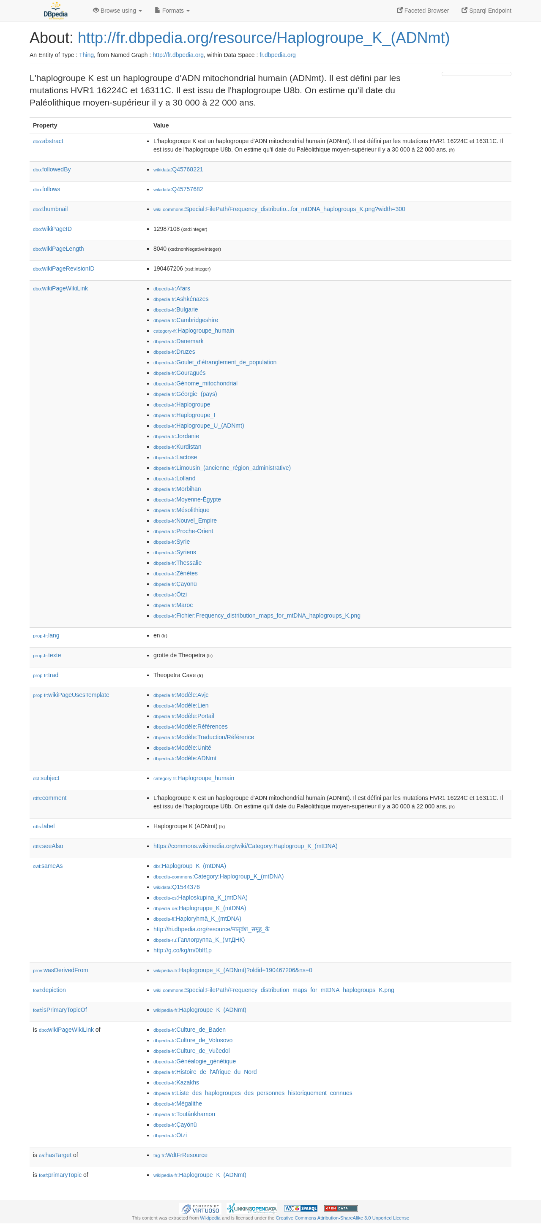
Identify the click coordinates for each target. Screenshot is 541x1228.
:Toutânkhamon (184, 1114)
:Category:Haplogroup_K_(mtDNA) (218, 876)
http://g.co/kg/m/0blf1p (182, 950)
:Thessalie (177, 562)
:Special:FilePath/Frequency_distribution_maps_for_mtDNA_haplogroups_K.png (273, 990)
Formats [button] (172, 10)
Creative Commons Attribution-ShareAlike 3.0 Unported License (342, 1217)
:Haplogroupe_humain (193, 330)
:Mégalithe (177, 1103)
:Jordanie (176, 436)
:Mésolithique (181, 510)
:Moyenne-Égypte (187, 499)
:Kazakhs (176, 1082)
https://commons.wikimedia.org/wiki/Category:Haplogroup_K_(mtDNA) (245, 846)
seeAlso (48, 846)
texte (47, 655)
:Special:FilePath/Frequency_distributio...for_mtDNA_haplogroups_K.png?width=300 (279, 209)
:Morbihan (177, 488)
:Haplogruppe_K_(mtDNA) (199, 908)
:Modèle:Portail (183, 716)
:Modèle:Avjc (180, 694)
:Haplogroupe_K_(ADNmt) (199, 1009)
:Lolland (174, 478)
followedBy (52, 169)
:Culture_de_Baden (189, 1029)
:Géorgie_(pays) (185, 393)
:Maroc (173, 605)
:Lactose (175, 457)
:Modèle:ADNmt (184, 758)
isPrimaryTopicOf (60, 1009)
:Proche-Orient (183, 531)
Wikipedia (210, 1217)
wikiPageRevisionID (64, 268)
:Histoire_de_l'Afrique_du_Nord (205, 1071)
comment (49, 797)
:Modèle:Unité (182, 747)
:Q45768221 (178, 169)
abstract (48, 141)
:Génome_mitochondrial (195, 383)
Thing (86, 55)
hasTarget (55, 1155)
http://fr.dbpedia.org (178, 55)
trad (45, 675)
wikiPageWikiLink (60, 288)
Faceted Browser (423, 10)
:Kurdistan (177, 446)
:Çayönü (175, 583)
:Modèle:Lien (181, 705)
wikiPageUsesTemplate (71, 694)
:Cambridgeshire (185, 320)
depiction (49, 990)
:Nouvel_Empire (185, 520)
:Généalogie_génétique (194, 1061)
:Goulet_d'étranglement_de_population (214, 362)
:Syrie (171, 541)
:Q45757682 (178, 189)
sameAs (48, 865)
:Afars (171, 288)
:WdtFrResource (180, 1155)
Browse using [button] (117, 10)
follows (46, 189)
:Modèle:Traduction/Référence (203, 737)
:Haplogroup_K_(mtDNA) (189, 865)
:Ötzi (170, 594)
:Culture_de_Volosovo (192, 1040)
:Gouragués (179, 372)
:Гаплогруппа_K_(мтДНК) (199, 939)
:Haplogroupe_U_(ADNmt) (198, 425)
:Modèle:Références (190, 726)
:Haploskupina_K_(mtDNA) (200, 897)
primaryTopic (60, 1174)
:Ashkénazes (181, 298)
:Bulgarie (175, 309)
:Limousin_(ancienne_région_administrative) (222, 467)
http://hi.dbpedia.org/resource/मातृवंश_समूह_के (211, 929)
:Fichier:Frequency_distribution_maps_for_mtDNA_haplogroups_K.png (257, 615)
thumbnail (50, 209)
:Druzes (174, 351)
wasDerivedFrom (60, 970)
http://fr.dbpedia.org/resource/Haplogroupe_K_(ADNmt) (264, 37)
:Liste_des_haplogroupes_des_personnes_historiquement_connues (252, 1093)
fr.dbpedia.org (278, 55)
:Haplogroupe (181, 404)
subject (46, 778)
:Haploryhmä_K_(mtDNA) (197, 918)
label (44, 826)
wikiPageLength (58, 248)
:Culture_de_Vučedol (191, 1050)
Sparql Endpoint (486, 10)
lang (46, 635)
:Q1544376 (176, 887)
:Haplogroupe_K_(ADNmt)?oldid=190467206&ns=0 (232, 970)
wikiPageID (52, 228)
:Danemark (178, 341)
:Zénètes (175, 573)
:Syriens (174, 552)
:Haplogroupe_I (184, 415)
